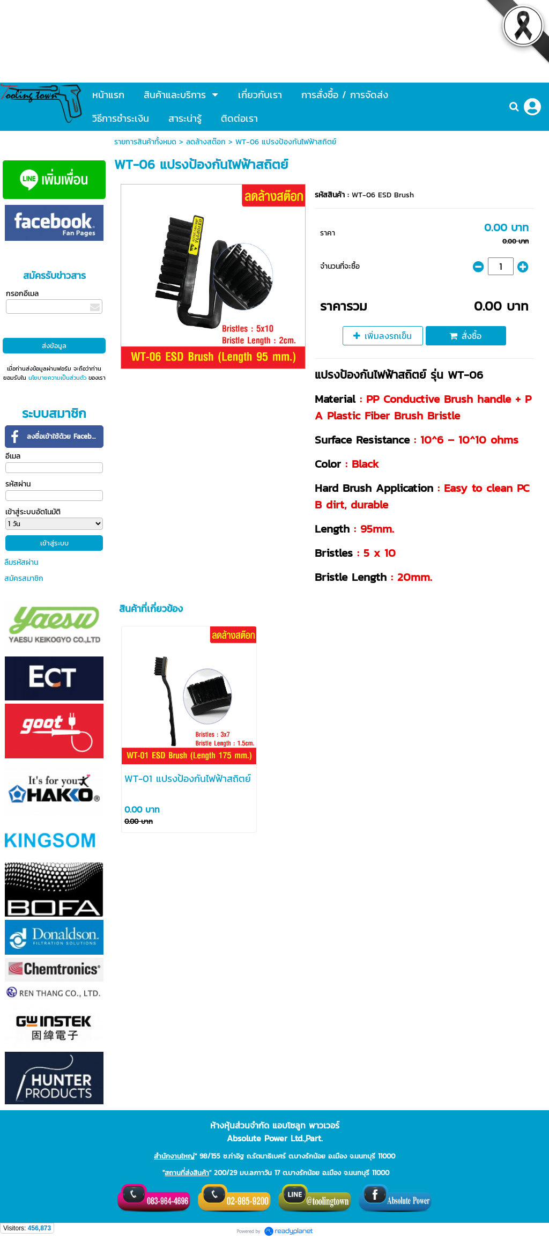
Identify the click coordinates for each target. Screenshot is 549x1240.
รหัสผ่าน (18, 484)
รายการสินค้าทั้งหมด (145, 141)
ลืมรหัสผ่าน (21, 562)
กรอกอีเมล (22, 293)
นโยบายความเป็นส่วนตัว (57, 377)
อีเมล (12, 456)
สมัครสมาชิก (23, 578)
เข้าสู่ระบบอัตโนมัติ (33, 512)
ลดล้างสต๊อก (206, 141)
